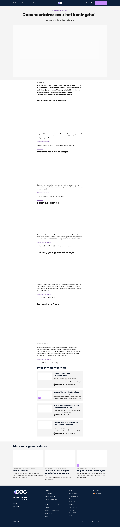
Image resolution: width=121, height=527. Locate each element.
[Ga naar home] (60, 3)
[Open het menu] (16, 3)
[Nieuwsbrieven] (101, 3)
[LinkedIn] (19, 506)
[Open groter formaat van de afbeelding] (60, 116)
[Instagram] (14, 506)
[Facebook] (17, 506)
